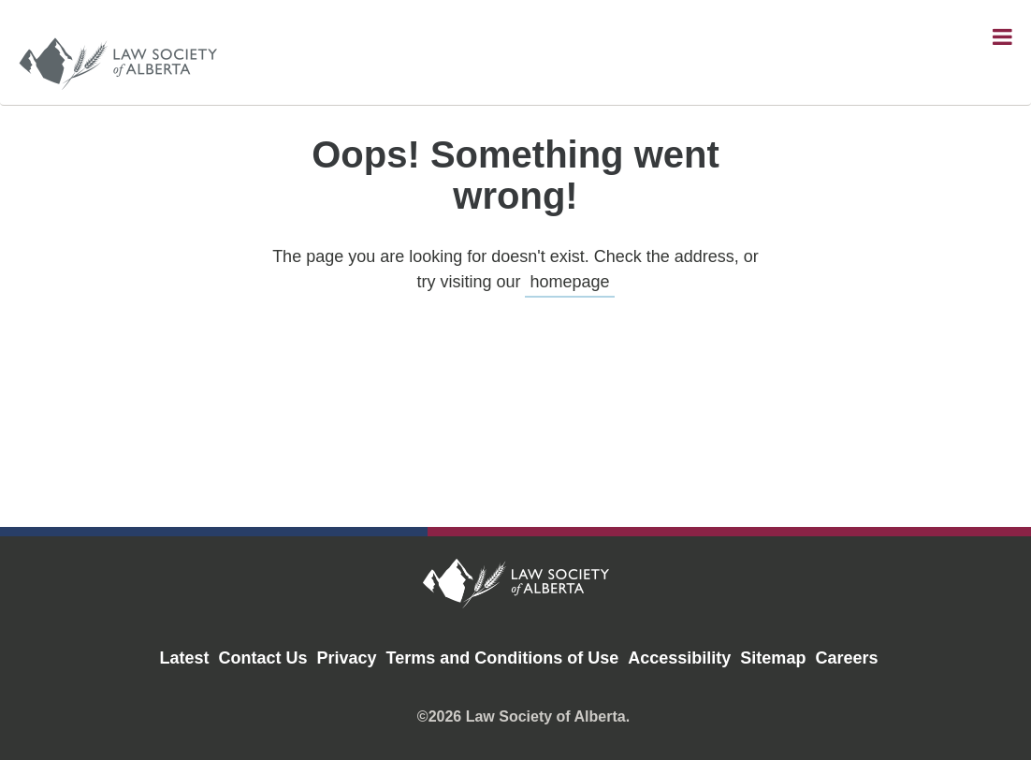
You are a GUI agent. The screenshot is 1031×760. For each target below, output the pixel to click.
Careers (846, 658)
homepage (569, 281)
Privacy (347, 658)
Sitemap (773, 658)
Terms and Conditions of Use (502, 658)
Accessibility (679, 658)
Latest (185, 658)
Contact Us (263, 658)
